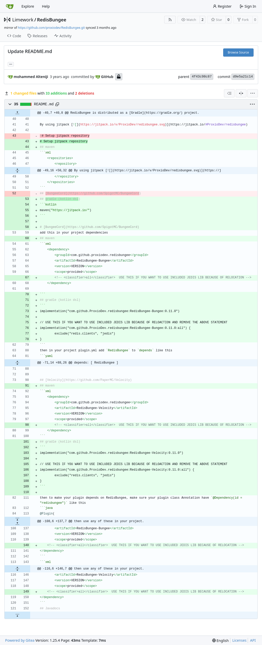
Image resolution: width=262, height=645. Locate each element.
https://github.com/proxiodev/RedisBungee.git (51, 27)
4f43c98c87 (202, 77)
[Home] (10, 6)
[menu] (252, 93)
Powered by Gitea (19, 640)
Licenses (239, 640)
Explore (27, 6)
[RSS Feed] (170, 19)
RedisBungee (51, 19)
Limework (22, 19)
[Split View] (241, 93)
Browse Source (238, 52)
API (253, 640)
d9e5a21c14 (243, 77)
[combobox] (229, 93)
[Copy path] (57, 104)
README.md (44, 104)
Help (46, 6)
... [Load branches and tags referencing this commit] (10, 64)
